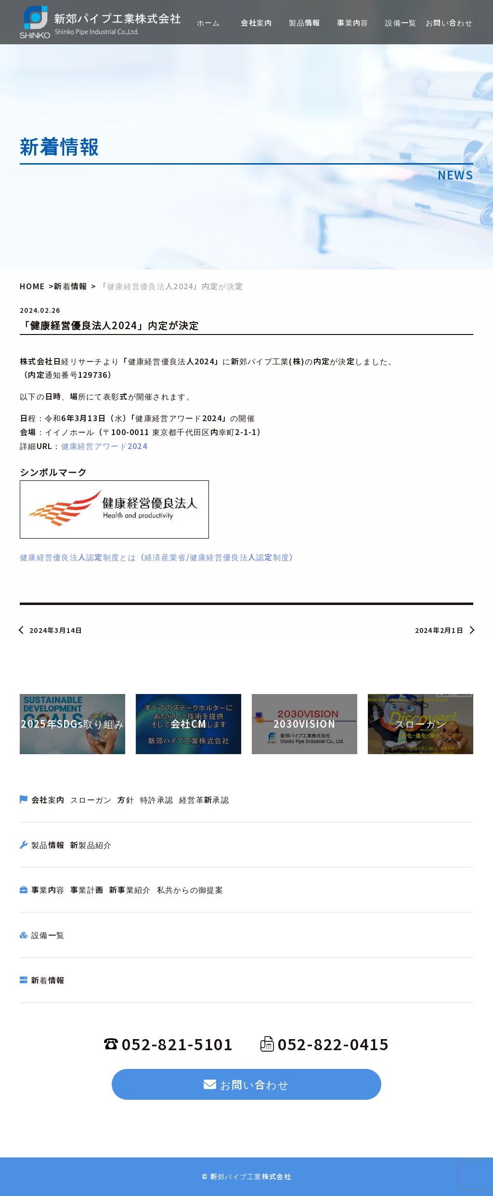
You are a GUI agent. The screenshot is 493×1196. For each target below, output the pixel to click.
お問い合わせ (246, 1084)
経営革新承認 (204, 799)
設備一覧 (48, 934)
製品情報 (48, 844)
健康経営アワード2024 (104, 445)
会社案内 (48, 799)
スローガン (91, 799)
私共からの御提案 (190, 889)
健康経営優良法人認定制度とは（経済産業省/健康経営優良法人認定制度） (159, 557)
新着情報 (48, 980)
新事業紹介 (130, 889)
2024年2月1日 (439, 630)
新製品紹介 (91, 844)
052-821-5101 (168, 1043)
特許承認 (156, 799)
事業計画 (87, 889)
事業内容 (48, 889)
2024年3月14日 (56, 630)
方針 (125, 799)
